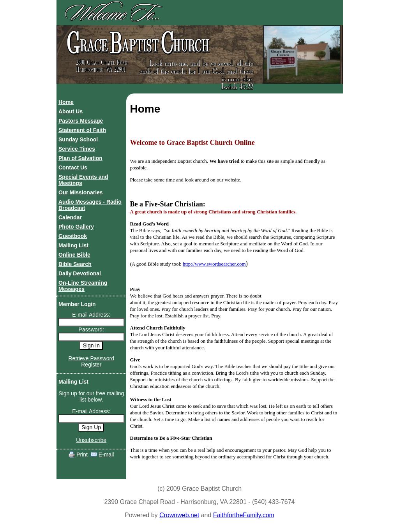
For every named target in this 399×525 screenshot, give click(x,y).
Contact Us (72, 167)
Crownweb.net (179, 515)
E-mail (106, 454)
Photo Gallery (76, 227)
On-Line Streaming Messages (82, 286)
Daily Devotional (79, 273)
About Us (70, 111)
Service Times (76, 149)
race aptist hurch (136, 43)
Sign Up (91, 427)
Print (82, 454)
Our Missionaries (80, 192)
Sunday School (78, 139)
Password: (91, 329)
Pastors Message (80, 121)
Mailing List (73, 245)
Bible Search (75, 264)
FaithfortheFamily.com (243, 515)
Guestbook (72, 236)
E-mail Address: (91, 315)
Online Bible (74, 255)
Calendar (70, 217)
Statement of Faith (82, 130)
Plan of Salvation (80, 158)
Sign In (91, 345)
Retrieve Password (92, 358)
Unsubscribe (91, 440)
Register (91, 364)
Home (66, 102)
